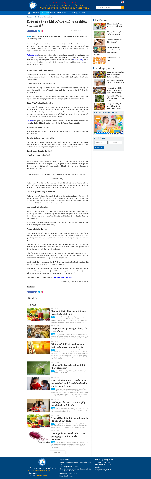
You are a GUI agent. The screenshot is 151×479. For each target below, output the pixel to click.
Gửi (29, 31)
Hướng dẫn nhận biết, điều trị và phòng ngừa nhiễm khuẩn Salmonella (68, 436)
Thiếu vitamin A (32, 55)
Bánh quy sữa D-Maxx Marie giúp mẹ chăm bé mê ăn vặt (68, 403)
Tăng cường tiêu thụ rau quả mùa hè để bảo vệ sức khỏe (69, 419)
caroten (64, 287)
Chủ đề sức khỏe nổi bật (58, 12)
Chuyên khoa (44, 12)
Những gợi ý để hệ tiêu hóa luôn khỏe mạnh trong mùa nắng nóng (68, 345)
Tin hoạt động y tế (74, 12)
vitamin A (53, 44)
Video (83, 12)
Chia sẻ (35, 31)
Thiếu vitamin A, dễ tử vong (63, 277)
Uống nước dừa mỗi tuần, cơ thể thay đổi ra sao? (68, 366)
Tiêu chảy (30, 121)
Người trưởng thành (83, 30)
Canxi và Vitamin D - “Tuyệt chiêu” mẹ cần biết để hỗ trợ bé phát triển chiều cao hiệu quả (69, 383)
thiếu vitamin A (41, 287)
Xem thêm (57, 452)
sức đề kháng (78, 59)
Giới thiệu (35, 12)
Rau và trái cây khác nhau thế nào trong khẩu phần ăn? (68, 312)
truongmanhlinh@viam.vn (103, 469)
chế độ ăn (57, 287)
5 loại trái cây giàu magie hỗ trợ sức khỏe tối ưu (69, 330)
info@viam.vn (68, 476)
